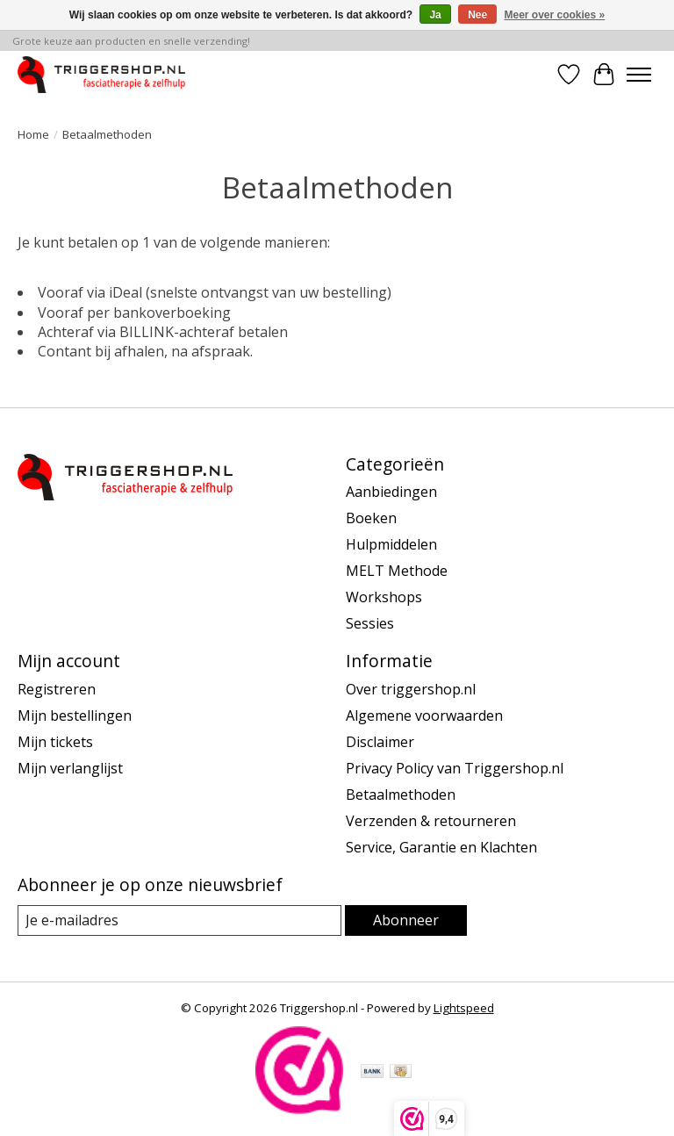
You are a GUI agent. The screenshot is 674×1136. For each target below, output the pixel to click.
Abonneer (406, 920)
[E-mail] (179, 920)
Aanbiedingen (391, 491)
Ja (435, 15)
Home (33, 134)
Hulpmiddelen (391, 544)
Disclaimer (380, 741)
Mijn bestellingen (75, 715)
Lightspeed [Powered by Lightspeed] (464, 1008)
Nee (477, 15)
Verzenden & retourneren (431, 820)
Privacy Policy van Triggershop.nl (454, 768)
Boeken (371, 518)
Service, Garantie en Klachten (441, 847)
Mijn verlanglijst (70, 768)
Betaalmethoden (400, 794)
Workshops (384, 597)
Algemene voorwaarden (424, 715)
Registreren (57, 689)
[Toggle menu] (638, 74)
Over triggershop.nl (411, 689)
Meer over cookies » (555, 15)
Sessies (370, 623)
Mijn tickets (55, 741)
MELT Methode (397, 570)
